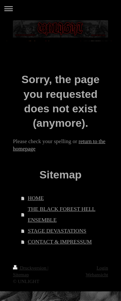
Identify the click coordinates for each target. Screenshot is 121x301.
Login (102, 268)
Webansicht (97, 274)
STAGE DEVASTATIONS (57, 231)
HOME (36, 198)
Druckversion (30, 268)
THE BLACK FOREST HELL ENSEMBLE (62, 214)
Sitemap (21, 274)
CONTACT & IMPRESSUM (60, 242)
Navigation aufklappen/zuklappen (60, 8)
